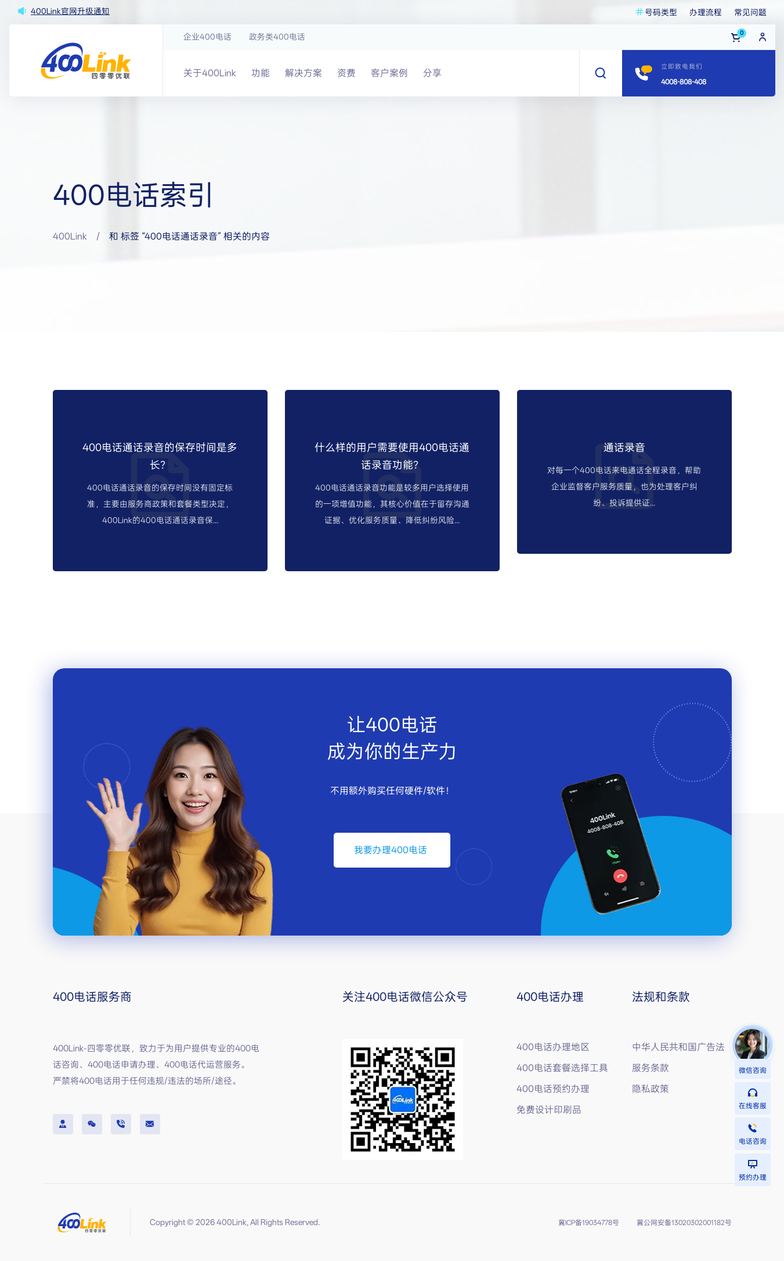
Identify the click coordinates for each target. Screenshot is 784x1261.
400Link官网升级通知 (70, 11)
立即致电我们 (682, 66)
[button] (392, 850)
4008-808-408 (683, 82)
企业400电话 (207, 36)
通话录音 (624, 447)
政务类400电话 (277, 36)
